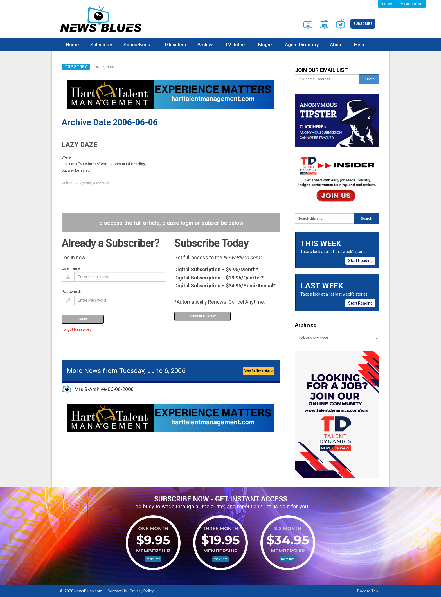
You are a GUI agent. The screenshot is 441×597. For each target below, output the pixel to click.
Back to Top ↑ (369, 591)
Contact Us (117, 591)
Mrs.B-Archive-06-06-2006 (104, 389)
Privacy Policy (142, 591)
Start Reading (360, 260)
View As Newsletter (258, 370)
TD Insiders (173, 44)
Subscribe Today (202, 316)
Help (359, 44)
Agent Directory (302, 44)
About (336, 44)
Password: (71, 291)
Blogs (264, 44)
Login (387, 4)
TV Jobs (234, 44)
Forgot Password (77, 329)
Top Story (76, 67)
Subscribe (362, 24)
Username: (72, 268)
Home (72, 44)
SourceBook (136, 44)
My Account (411, 4)
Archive (205, 44)
